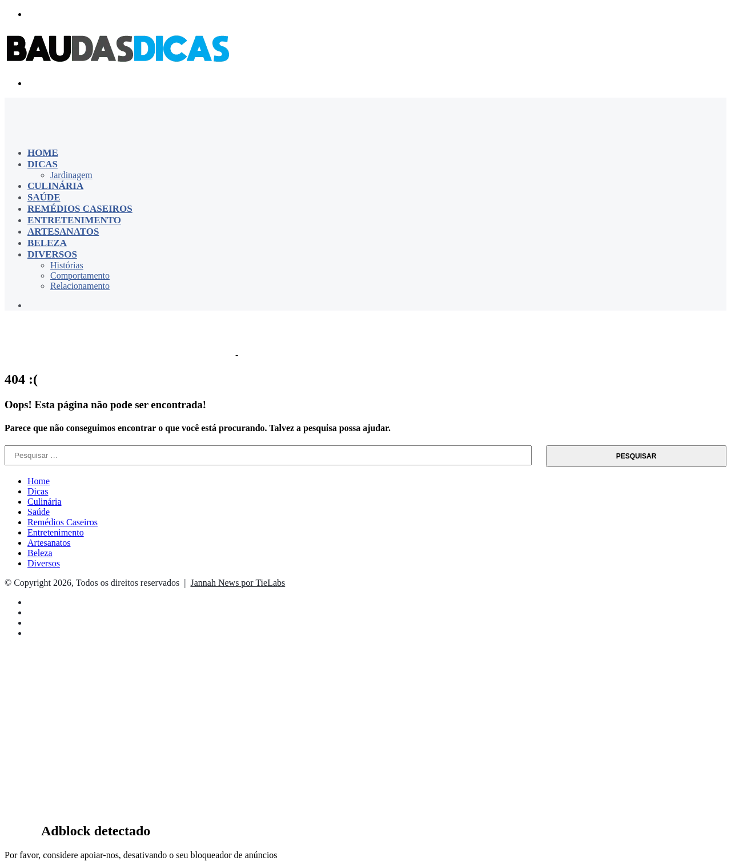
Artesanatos (63, 231)
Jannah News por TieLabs (237, 583)
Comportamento (80, 275)
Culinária (55, 185)
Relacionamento (80, 286)
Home (42, 152)
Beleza (47, 243)
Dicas (42, 164)
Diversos (52, 254)
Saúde (44, 197)
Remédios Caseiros (79, 208)
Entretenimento (74, 220)
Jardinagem (71, 175)
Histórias (66, 265)
